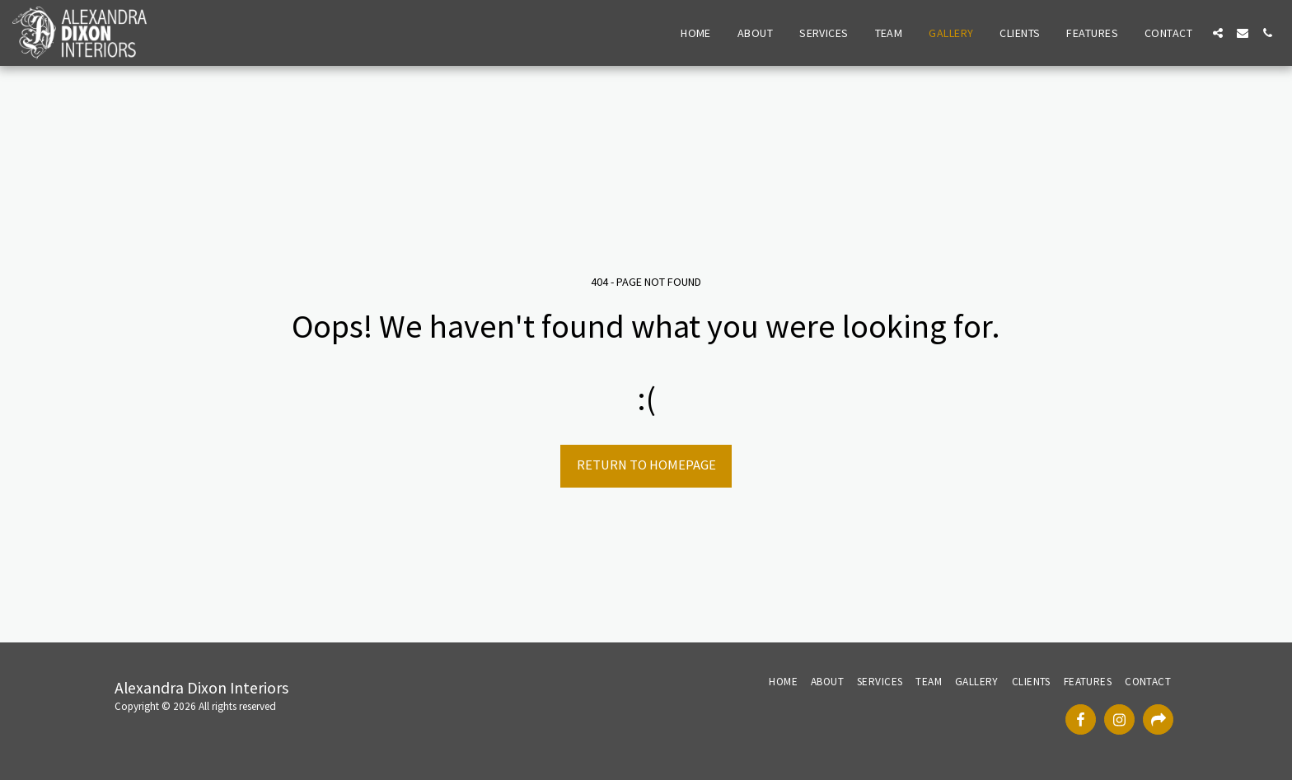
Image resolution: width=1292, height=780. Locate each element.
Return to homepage (646, 465)
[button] (1217, 33)
